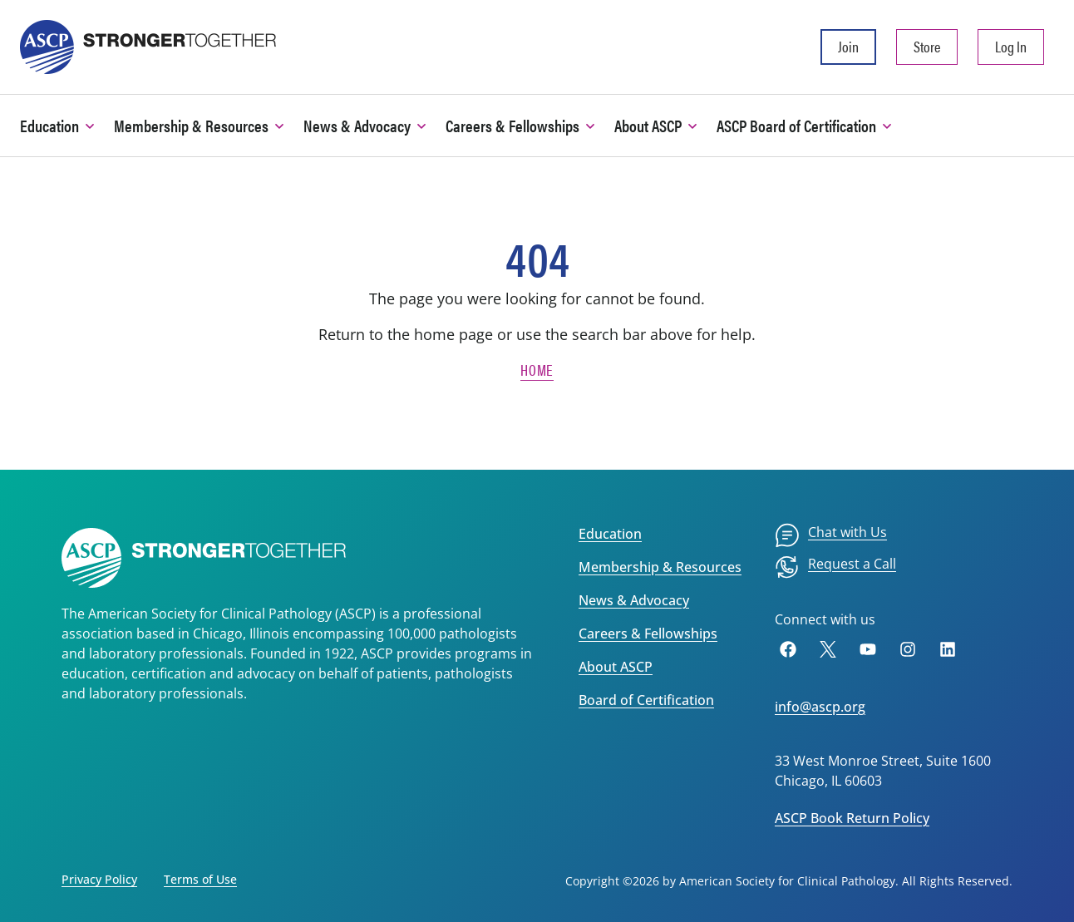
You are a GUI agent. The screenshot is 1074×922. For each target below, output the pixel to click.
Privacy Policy (99, 879)
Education (610, 534)
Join (848, 46)
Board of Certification (646, 700)
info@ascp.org (820, 707)
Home (537, 369)
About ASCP (616, 667)
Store (927, 46)
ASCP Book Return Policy (852, 818)
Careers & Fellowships (648, 633)
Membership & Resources (660, 567)
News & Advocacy (634, 600)
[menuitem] (831, 535)
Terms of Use (200, 879)
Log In (1011, 46)
